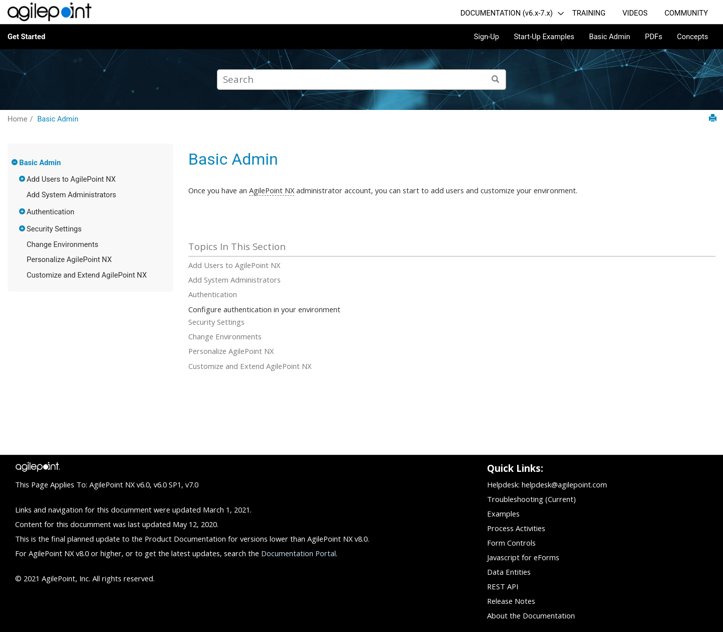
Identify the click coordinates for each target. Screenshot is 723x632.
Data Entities (509, 572)
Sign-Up (486, 36)
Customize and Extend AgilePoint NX (87, 275)
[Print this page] (712, 118)
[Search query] (361, 79)
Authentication (50, 211)
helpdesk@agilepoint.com (564, 484)
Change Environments (62, 244)
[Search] (496, 79)
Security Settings (54, 228)
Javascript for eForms (523, 557)
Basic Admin (609, 36)
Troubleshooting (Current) (531, 499)
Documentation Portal (298, 553)
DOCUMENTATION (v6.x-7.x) (506, 13)
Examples (503, 514)
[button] (15, 162)
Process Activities (516, 528)
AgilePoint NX (271, 190)
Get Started (26, 36)
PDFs (653, 36)
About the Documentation (531, 615)
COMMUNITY (686, 13)
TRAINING (589, 13)
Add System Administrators (71, 194)
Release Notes (511, 601)
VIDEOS (635, 13)
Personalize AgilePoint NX (69, 259)
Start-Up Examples (544, 36)
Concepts (692, 36)
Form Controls (511, 543)
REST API (502, 586)
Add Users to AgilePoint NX (71, 179)
